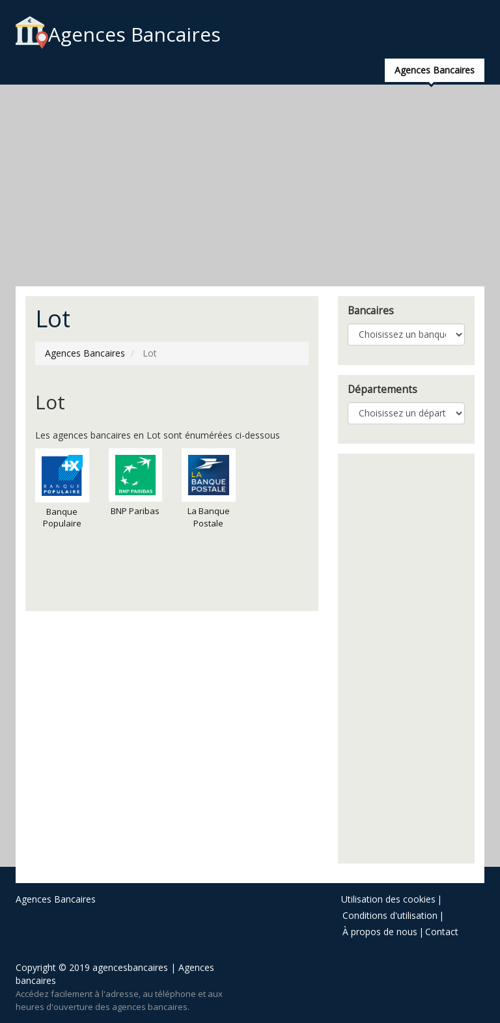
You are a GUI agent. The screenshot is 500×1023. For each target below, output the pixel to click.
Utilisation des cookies (388, 899)
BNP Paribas (136, 482)
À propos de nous (379, 931)
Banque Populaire (62, 488)
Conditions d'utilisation (390, 915)
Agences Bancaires (118, 34)
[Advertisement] (250, 185)
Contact (441, 931)
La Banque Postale (209, 488)
